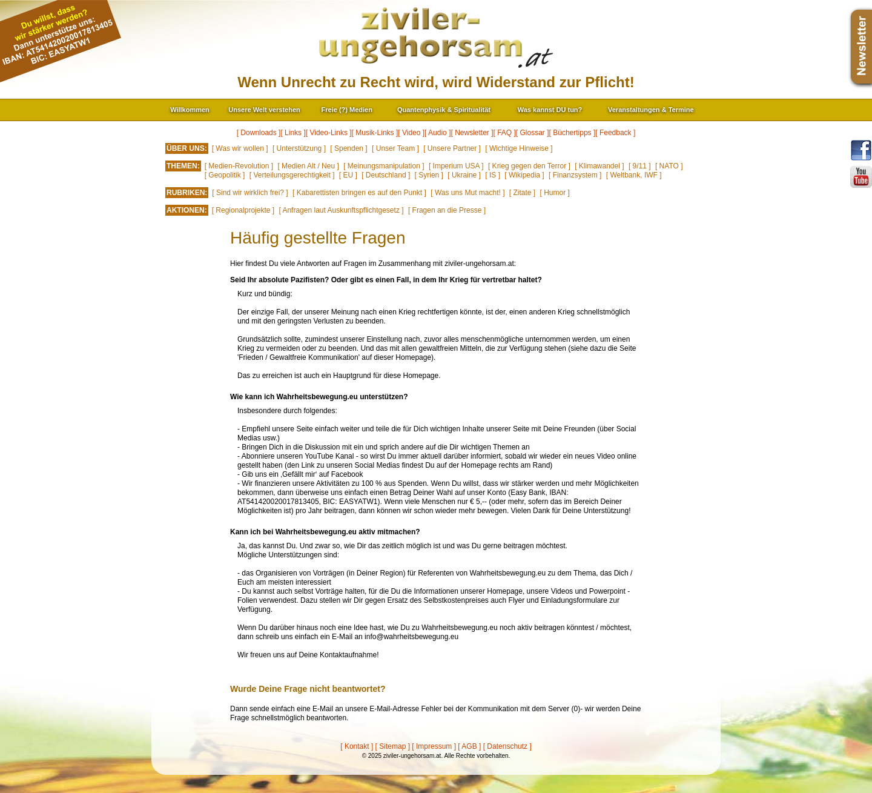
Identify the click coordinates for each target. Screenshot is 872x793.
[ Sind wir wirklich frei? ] (250, 192)
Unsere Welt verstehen (264, 109)
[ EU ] (348, 175)
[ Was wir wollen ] (240, 148)
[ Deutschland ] (386, 175)
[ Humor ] (555, 192)
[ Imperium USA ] (456, 166)
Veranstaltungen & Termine (651, 109)
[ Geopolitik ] (225, 175)
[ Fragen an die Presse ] (447, 210)
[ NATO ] (669, 166)
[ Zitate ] (522, 192)
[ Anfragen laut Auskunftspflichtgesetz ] (341, 210)
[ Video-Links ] (329, 132)
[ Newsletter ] (472, 132)
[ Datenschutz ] (507, 746)
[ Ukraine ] (464, 175)
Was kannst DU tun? (550, 109)
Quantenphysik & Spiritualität (443, 109)
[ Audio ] (437, 132)
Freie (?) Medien (347, 109)
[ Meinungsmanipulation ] (383, 166)
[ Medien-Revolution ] (239, 166)
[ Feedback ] (615, 132)
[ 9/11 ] (640, 166)
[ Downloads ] (259, 132)
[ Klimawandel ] (599, 166)
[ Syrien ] (429, 175)
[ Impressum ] (434, 746)
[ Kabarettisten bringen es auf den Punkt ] (359, 192)
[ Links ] (292, 132)
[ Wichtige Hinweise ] (518, 148)
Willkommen (190, 109)
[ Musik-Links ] (375, 132)
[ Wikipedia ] (524, 175)
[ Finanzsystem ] (575, 175)
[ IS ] (492, 175)
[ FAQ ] (505, 132)
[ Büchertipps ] (572, 132)
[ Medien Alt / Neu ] (308, 166)
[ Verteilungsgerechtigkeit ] (292, 175)
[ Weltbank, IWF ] (634, 175)
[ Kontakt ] (356, 746)
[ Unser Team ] (395, 148)
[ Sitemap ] (392, 746)
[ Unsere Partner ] (452, 148)
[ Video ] (411, 132)
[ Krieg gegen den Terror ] (529, 166)
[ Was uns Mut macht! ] (467, 192)
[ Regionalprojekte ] (243, 210)
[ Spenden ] (348, 148)
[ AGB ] (469, 746)
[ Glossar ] (532, 132)
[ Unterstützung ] (299, 148)
